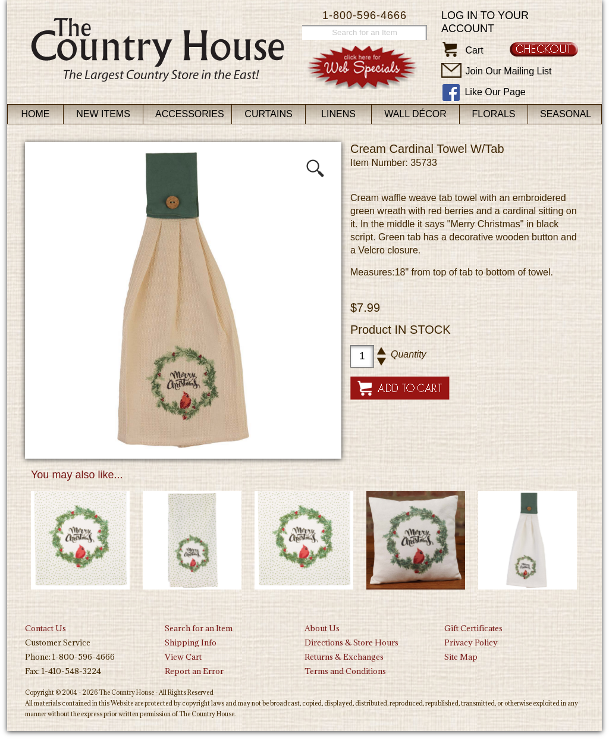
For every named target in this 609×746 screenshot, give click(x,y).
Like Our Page (494, 92)
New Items (103, 114)
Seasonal (565, 114)
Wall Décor (415, 114)
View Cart (183, 656)
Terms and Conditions (345, 671)
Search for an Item (199, 628)
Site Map (461, 656)
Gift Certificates (473, 628)
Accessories (189, 114)
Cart (474, 50)
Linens (338, 114)
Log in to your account (485, 22)
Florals (494, 114)
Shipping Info (190, 642)
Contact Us (45, 628)
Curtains (268, 114)
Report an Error (194, 671)
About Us (322, 628)
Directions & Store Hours (351, 642)
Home (35, 114)
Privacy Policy (471, 642)
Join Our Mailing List (508, 71)
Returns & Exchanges (344, 656)
